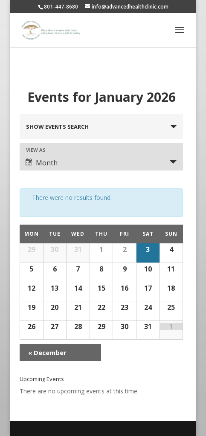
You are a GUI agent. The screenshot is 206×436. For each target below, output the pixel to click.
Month (42, 162)
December (47, 352)
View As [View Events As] (36, 149)
